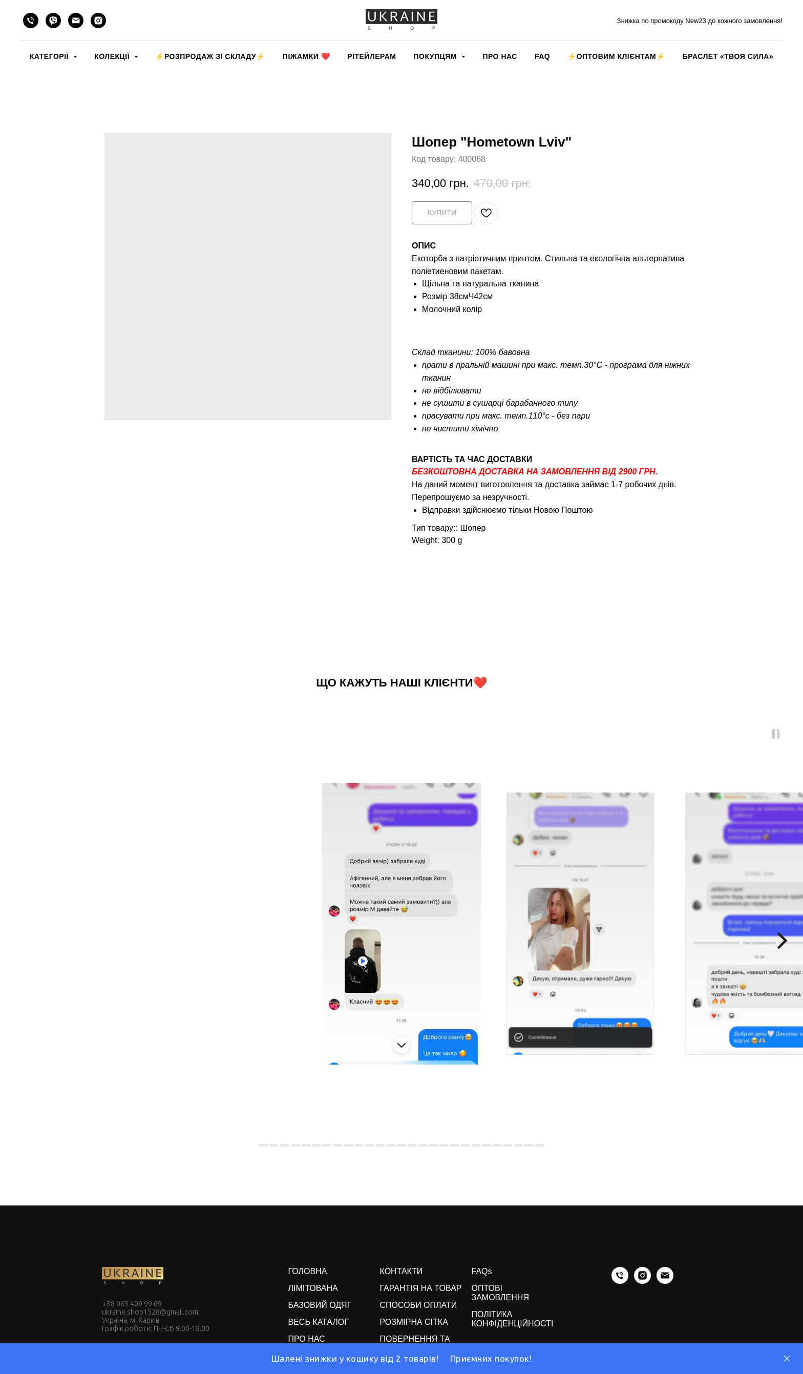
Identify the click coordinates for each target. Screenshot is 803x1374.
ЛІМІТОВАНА (313, 1288)
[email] (75, 20)
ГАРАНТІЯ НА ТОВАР (421, 1288)
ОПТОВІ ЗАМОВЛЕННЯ (500, 1293)
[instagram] (98, 20)
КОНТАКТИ (401, 1271)
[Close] (787, 1359)
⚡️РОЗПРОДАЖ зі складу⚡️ (210, 56)
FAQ (542, 56)
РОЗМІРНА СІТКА (414, 1322)
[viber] (53, 20)
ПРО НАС (499, 56)
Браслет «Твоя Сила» (728, 56)
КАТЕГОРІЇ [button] (50, 56)
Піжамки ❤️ (306, 56)
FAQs (482, 1271)
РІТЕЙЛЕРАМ (371, 56)
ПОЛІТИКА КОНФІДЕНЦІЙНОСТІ (513, 1319)
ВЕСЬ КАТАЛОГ (318, 1322)
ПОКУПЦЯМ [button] (436, 56)
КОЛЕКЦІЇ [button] (113, 56)
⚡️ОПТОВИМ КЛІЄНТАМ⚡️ (616, 56)
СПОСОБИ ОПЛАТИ (418, 1305)
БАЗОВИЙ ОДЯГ (320, 1305)
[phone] (30, 20)
